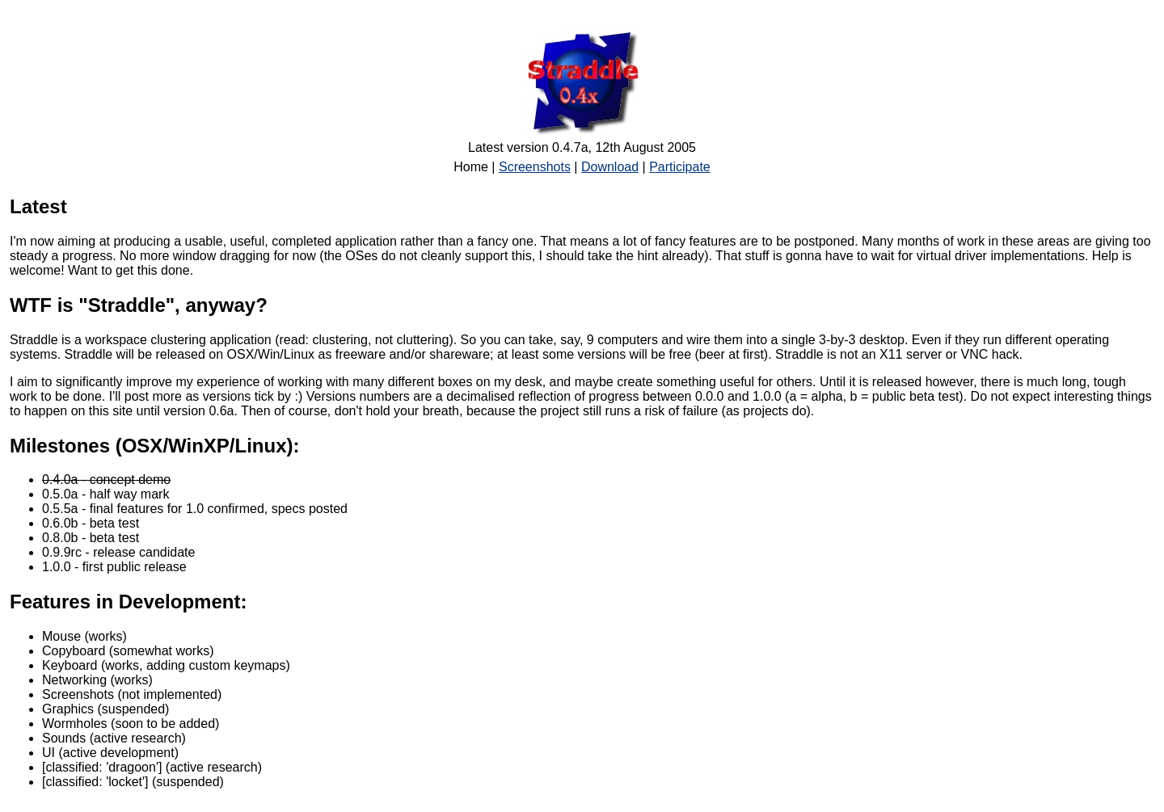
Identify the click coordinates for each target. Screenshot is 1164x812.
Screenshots (535, 167)
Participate (680, 167)
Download (610, 167)
